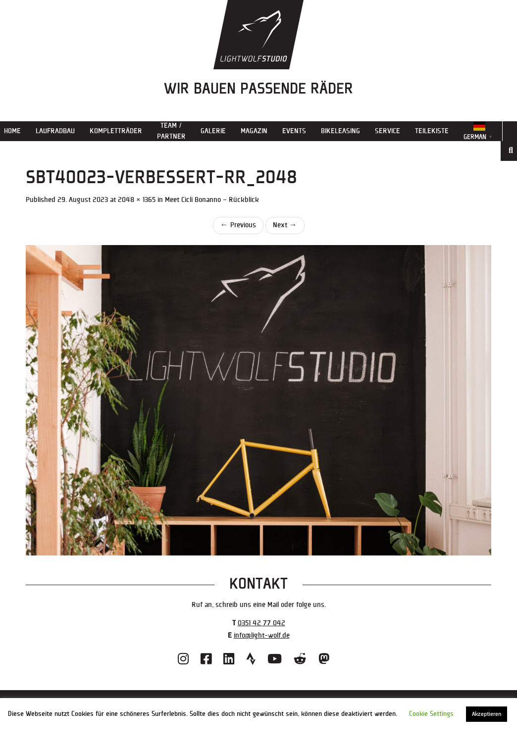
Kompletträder (116, 131)
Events (294, 131)
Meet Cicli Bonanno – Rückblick (212, 199)
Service (387, 131)
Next (285, 225)
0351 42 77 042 (261, 623)
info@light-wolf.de (262, 635)
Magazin (254, 131)
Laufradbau (55, 131)
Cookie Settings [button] (431, 713)
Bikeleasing (340, 131)
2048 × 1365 (136, 199)
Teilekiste (432, 131)
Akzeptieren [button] (486, 714)
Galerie (213, 131)
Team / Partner (171, 131)
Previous (238, 225)
